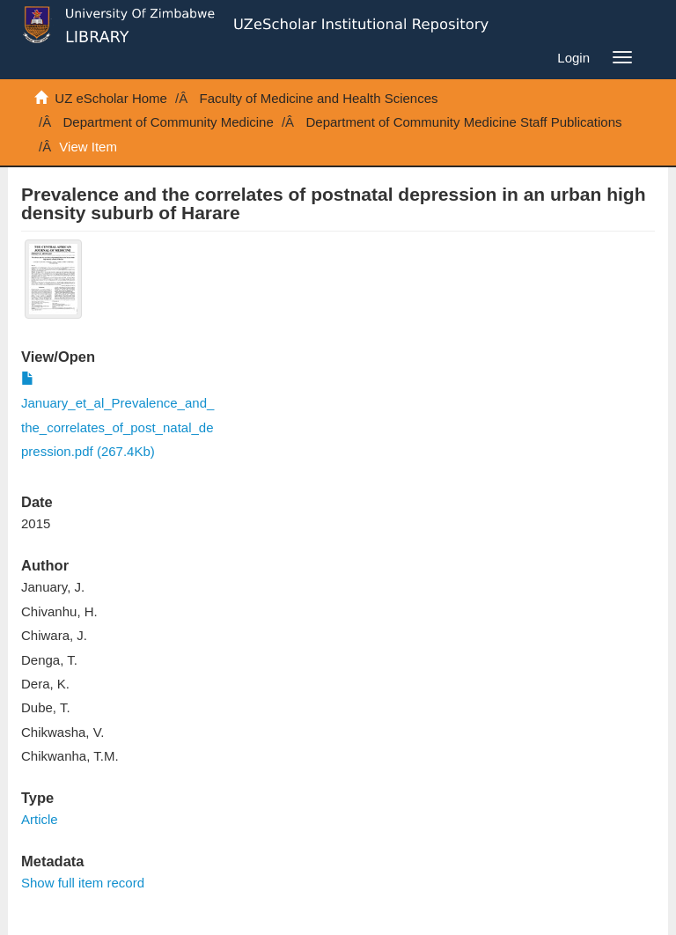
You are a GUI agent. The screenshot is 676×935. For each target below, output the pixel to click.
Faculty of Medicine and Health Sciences (319, 98)
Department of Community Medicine (168, 121)
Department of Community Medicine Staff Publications (463, 121)
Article (39, 819)
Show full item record (82, 882)
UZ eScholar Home (111, 98)
